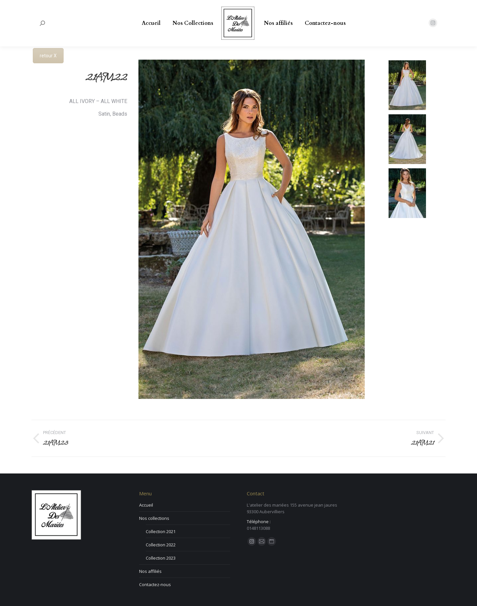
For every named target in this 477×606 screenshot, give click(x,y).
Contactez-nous (155, 584)
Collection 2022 (161, 545)
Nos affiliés (150, 571)
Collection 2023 (161, 558)
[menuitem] (151, 23)
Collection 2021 (161, 531)
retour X (48, 55)
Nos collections (154, 518)
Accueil (146, 505)
